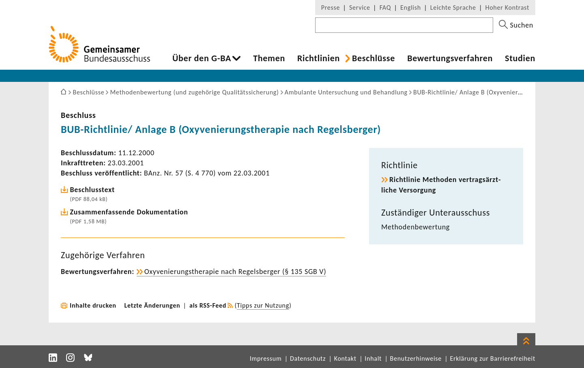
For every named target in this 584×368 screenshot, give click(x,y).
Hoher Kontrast (507, 7)
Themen (269, 58)
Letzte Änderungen (152, 305)
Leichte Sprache (453, 7)
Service (359, 7)
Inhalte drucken (93, 305)
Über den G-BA (201, 58)
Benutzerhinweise (416, 358)
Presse (330, 7)
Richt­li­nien (318, 58)
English (410, 7)
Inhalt (373, 358)
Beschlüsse (373, 58)
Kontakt (345, 358)
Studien (520, 58)
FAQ (385, 7)
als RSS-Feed (207, 305)
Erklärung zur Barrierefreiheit (492, 358)
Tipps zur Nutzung (263, 305)
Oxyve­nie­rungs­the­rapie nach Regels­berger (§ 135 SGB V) (235, 271)
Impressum (266, 358)
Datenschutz (308, 358)
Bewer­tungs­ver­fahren (450, 58)
